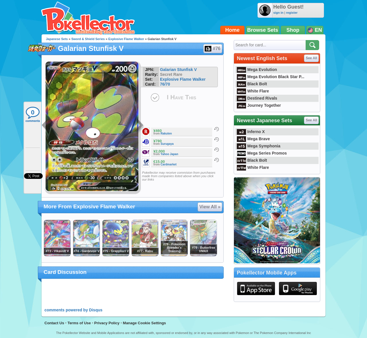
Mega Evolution (257, 69)
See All (311, 58)
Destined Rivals (257, 98)
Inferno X (251, 131)
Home (232, 30)
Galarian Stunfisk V (178, 69)
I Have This (181, 97)
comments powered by (73, 310)
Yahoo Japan (169, 154)
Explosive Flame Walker (126, 39)
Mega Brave (253, 139)
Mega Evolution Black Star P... (270, 76)
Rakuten (166, 133)
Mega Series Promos (262, 153)
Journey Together (259, 105)
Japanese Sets (57, 39)
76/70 (165, 84)
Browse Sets (262, 30)
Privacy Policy (107, 323)
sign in (278, 12)
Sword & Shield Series (88, 39)
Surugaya (167, 143)
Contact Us (54, 323)
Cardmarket (169, 164)
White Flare (253, 91)
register (291, 12)
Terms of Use (79, 323)
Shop (292, 30)
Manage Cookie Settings (144, 323)
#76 (212, 49)
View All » (209, 206)
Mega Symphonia (258, 146)
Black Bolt (252, 84)
